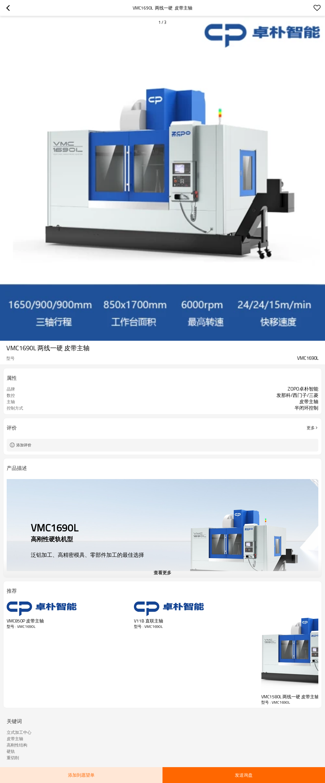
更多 (311, 427)
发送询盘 (244, 775)
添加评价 (23, 445)
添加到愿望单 (81, 775)
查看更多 (162, 572)
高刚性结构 (17, 745)
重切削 (13, 757)
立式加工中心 (19, 732)
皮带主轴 (15, 738)
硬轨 (11, 751)
